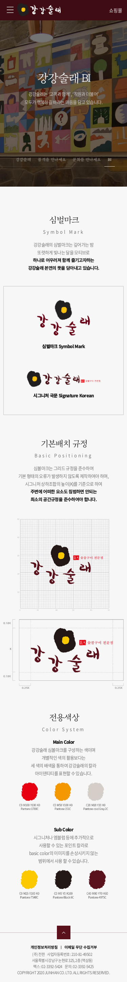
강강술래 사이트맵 (10, 10)
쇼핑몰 (115, 10)
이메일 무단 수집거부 (80, 947)
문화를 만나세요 (86, 159)
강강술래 (39, 9)
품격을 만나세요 (52, 159)
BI (110, 159)
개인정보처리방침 (44, 947)
